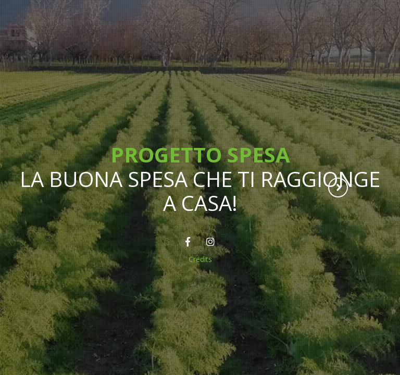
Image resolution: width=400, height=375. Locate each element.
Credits (200, 259)
